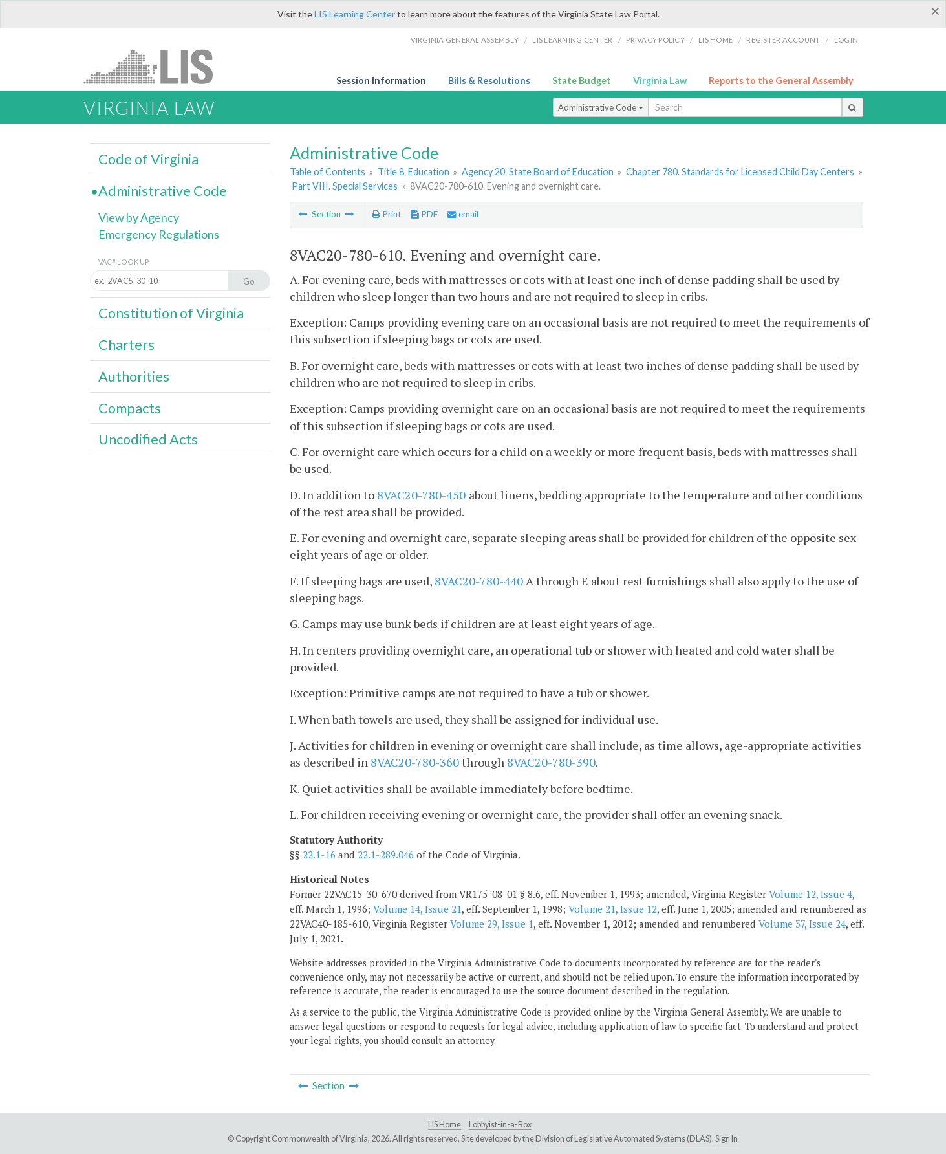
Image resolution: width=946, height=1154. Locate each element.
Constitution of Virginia (171, 313)
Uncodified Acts (148, 439)
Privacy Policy (655, 40)
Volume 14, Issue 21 (417, 908)
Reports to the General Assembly (781, 80)
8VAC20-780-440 (479, 581)
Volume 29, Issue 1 (491, 923)
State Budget (581, 80)
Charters (126, 344)
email (462, 214)
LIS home (715, 40)
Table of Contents (327, 171)
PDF (424, 214)
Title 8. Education (413, 171)
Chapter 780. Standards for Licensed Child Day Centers (740, 171)
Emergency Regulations (158, 234)
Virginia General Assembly (465, 40)
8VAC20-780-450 (421, 495)
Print (386, 214)
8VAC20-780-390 (551, 762)
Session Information (381, 80)
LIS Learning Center (354, 13)
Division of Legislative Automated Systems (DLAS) (623, 1139)
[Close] (935, 11)
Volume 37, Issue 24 (802, 923)
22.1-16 (319, 854)
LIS (155, 66)
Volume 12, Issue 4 (810, 893)
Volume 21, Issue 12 (612, 908)
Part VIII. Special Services (345, 185)
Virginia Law (660, 80)
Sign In (726, 1139)
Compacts (129, 408)
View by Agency (138, 217)
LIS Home (444, 1124)
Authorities (133, 376)
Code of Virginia (148, 159)
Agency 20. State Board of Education (538, 171)
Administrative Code (600, 107)
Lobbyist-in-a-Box (500, 1124)
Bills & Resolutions (489, 80)
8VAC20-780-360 (415, 762)
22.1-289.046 (386, 854)
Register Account (783, 40)
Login (846, 40)
